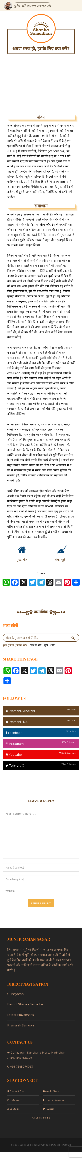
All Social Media (41, 1126)
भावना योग (35, 645)
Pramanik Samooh (20, 1033)
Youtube (14, 754)
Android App (16, 1099)
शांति (52, 645)
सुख (46, 645)
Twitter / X (15, 765)
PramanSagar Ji (53, 1108)
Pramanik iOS (17, 722)
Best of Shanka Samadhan (26, 1012)
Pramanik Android (20, 711)
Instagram (15, 743)
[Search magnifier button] (74, 638)
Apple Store (51, 1099)
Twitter (48, 1117)
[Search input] (37, 637)
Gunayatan (15, 1002)
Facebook (14, 733)
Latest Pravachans (20, 1023)
